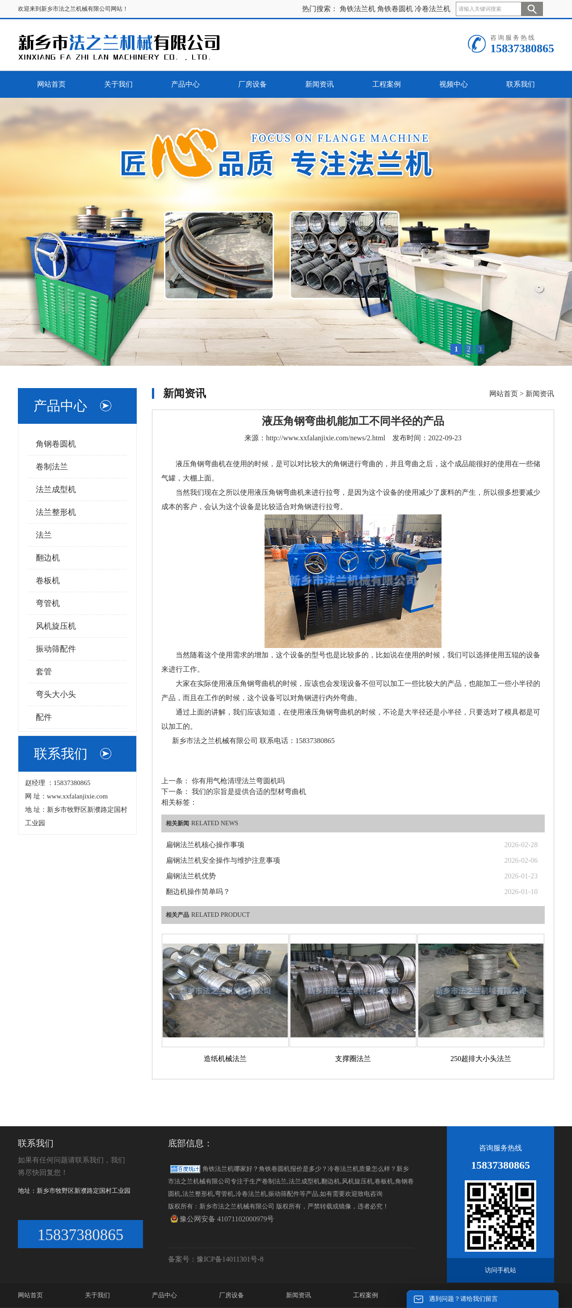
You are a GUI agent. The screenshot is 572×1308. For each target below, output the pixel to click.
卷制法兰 (52, 466)
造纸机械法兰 (225, 1058)
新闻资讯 (540, 393)
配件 (44, 717)
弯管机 (48, 603)
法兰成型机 (56, 489)
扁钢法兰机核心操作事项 (205, 844)
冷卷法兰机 (432, 9)
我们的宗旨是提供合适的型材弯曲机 (248, 791)
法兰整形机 (56, 512)
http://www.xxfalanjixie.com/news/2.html (325, 438)
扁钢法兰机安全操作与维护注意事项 (223, 860)
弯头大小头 (56, 694)
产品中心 (164, 1295)
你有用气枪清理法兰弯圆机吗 (237, 781)
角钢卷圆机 (56, 443)
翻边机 (48, 557)
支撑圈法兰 (353, 1058)
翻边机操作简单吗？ (198, 891)
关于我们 (97, 1295)
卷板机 (48, 580)
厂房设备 (231, 1295)
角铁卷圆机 (395, 9)
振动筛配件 (56, 648)
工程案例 (365, 1295)
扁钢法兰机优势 (191, 876)
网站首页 (503, 393)
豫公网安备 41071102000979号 (222, 1219)
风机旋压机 (56, 626)
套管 (44, 671)
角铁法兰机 (357, 9)
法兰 (44, 535)
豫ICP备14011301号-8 (230, 1259)
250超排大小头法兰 (480, 1058)
